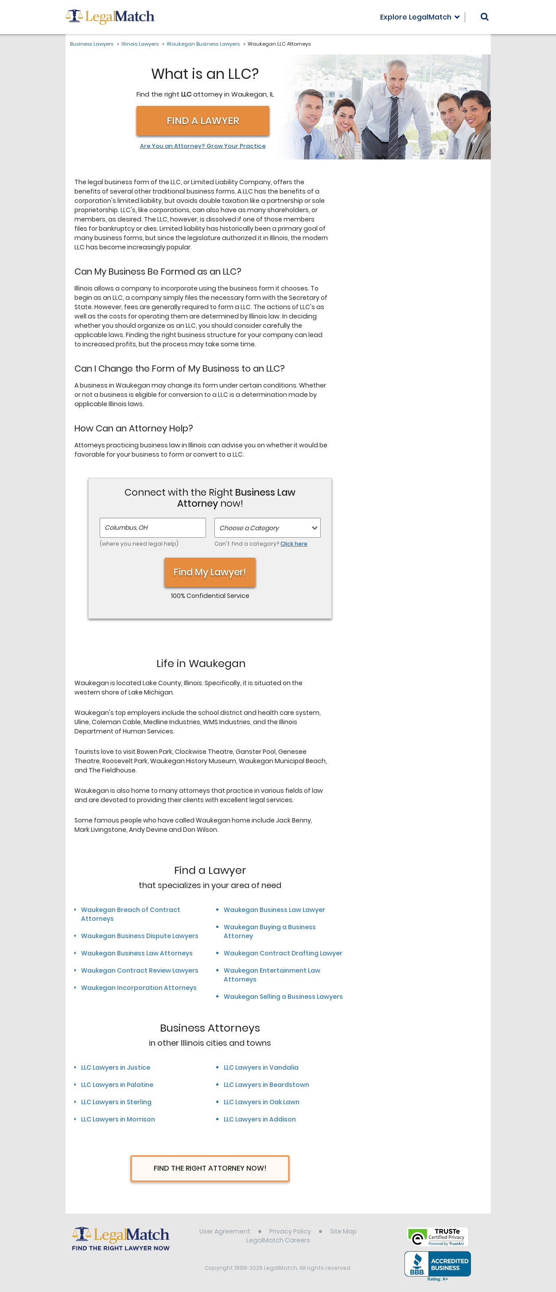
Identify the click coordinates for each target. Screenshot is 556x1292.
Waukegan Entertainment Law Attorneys (272, 975)
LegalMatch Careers (278, 1240)
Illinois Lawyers (140, 43)
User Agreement (224, 1231)
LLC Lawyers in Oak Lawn (261, 1102)
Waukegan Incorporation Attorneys (139, 987)
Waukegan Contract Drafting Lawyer (283, 953)
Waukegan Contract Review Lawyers (139, 970)
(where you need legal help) (139, 543)
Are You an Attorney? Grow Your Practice (203, 146)
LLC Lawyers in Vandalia (261, 1067)
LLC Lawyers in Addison (260, 1119)
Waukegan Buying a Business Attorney (270, 931)
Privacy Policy (290, 1231)
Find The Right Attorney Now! (210, 1168)
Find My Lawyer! (210, 572)
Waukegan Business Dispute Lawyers (139, 935)
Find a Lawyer (203, 121)
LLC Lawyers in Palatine (117, 1084)
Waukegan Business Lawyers (203, 43)
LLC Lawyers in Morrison (118, 1119)
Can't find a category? (260, 543)
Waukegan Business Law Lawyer (274, 909)
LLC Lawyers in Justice (115, 1067)
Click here (293, 543)
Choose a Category (249, 528)
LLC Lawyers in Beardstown (266, 1084)
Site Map (343, 1231)
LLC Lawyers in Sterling (116, 1102)
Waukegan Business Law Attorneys (137, 953)
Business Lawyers (91, 43)
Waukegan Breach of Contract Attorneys (130, 914)
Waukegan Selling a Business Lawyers (283, 996)
